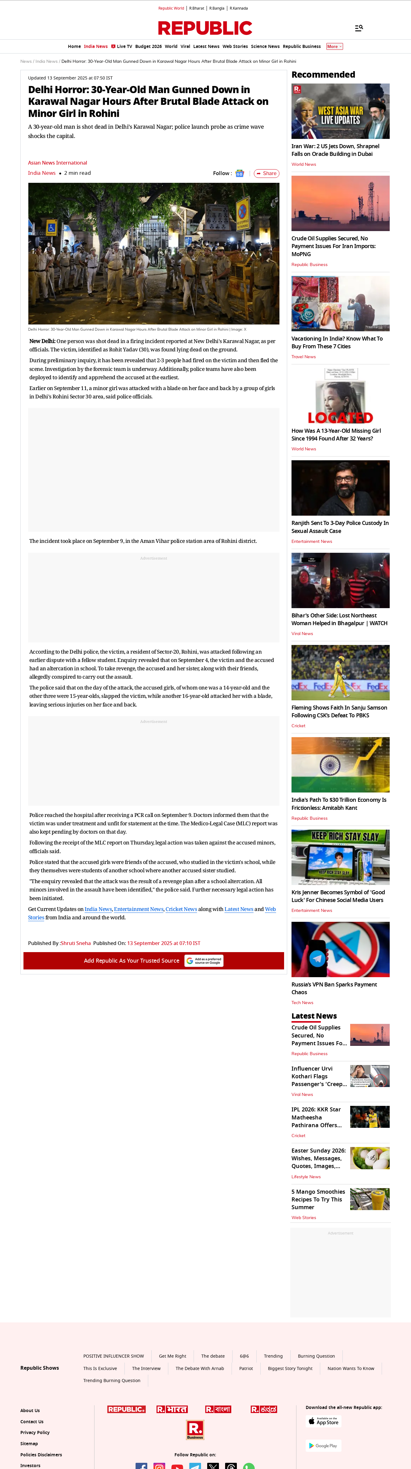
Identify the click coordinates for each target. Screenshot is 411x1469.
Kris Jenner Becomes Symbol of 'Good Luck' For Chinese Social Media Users (338, 896)
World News (303, 164)
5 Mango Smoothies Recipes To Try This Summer (318, 1199)
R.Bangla (216, 8)
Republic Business (309, 265)
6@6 (244, 1356)
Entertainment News (138, 909)
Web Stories (303, 1218)
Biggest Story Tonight (290, 1368)
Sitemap (29, 1444)
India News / (48, 61)
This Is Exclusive (100, 1368)
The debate (213, 1356)
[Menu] (356, 28)
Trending (273, 1356)
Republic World (171, 8)
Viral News (302, 634)
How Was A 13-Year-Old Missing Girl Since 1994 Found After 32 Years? (336, 435)
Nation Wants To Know (351, 1368)
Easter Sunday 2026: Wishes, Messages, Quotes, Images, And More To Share (318, 1162)
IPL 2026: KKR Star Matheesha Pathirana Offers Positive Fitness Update (316, 1125)
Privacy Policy (35, 1432)
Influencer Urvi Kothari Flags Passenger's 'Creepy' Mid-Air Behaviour (319, 1080)
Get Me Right (172, 1356)
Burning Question (316, 1356)
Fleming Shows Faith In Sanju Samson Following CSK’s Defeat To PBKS (339, 711)
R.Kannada (239, 8)
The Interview (146, 1368)
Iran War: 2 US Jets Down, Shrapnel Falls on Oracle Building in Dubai (335, 150)
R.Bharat (196, 8)
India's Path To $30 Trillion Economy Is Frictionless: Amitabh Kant (339, 804)
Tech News (302, 1003)
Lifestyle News (306, 1177)
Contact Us (32, 1422)
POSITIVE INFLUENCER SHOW (113, 1356)
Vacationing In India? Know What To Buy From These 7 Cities (337, 342)
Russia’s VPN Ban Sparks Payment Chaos (334, 988)
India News (42, 173)
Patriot (246, 1368)
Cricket (298, 726)
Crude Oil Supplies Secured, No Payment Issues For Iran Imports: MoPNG (333, 246)
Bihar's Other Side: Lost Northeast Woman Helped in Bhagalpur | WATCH (339, 619)
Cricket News (181, 909)
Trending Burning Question (111, 1380)
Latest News (239, 909)
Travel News (303, 357)
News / (27, 61)
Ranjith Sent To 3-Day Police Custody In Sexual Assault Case (340, 527)
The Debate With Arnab (200, 1368)
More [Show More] (334, 46)
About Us (30, 1410)
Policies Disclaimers (41, 1455)
